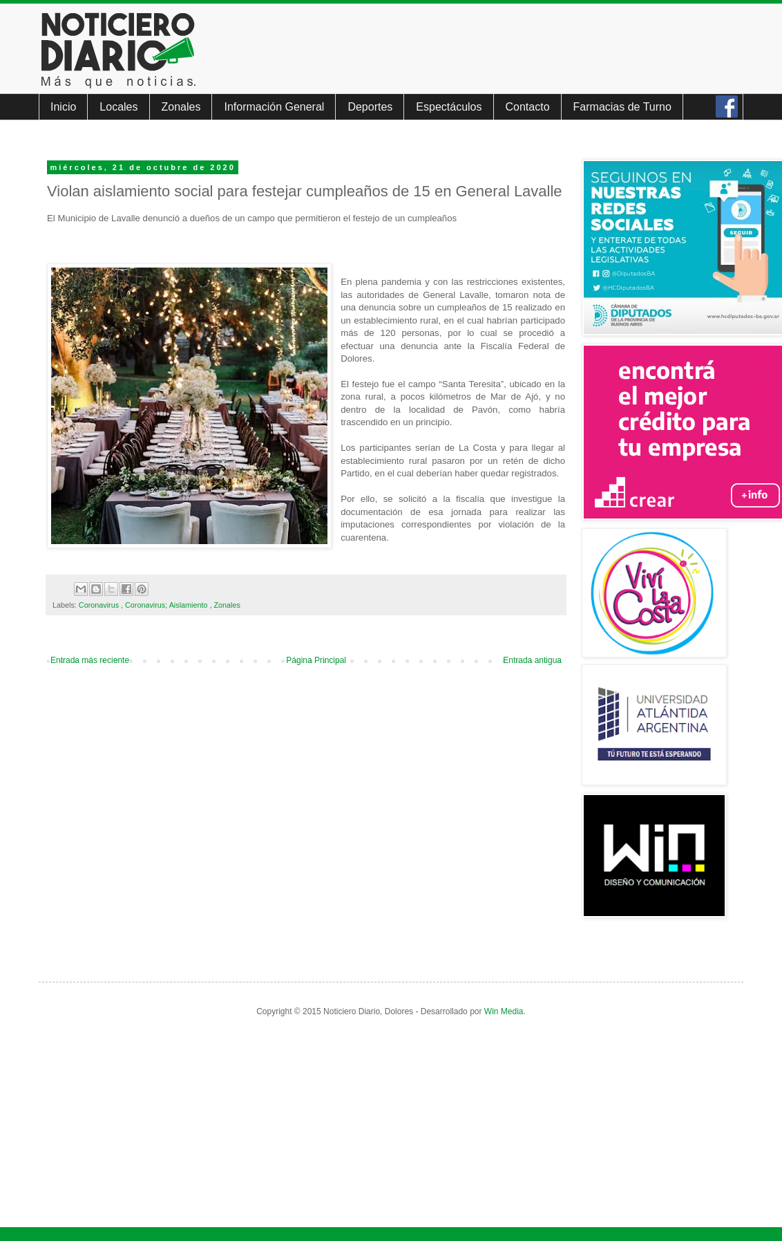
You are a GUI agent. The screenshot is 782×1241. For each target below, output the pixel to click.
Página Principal (316, 660)
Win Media (504, 1011)
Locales (118, 107)
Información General (274, 107)
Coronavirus (100, 605)
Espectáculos (448, 107)
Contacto (528, 107)
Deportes (369, 107)
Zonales (181, 107)
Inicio (63, 107)
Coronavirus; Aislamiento (167, 605)
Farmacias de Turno (622, 107)
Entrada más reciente (89, 660)
